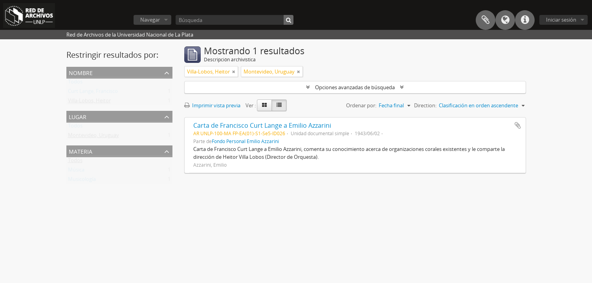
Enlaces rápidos (525, 20)
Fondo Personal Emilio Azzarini (245, 141)
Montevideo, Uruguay (93, 136)
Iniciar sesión (561, 19)
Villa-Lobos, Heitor (89, 102)
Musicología (82, 180)
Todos (75, 83)
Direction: (425, 105)
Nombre (81, 72)
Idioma (505, 20)
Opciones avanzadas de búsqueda (355, 87)
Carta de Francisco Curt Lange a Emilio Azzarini (262, 125)
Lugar (77, 116)
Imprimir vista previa (212, 105)
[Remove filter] (233, 71)
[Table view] (279, 105)
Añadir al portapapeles (518, 125)
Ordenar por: (361, 105)
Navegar (150, 19)
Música (76, 171)
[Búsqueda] (234, 20)
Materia (80, 150)
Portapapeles (485, 20)
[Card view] (264, 105)
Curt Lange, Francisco (93, 92)
